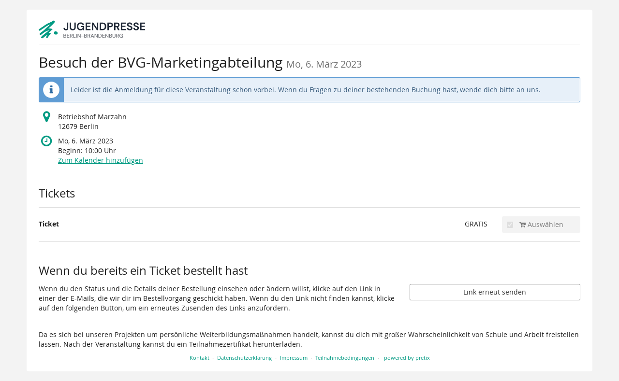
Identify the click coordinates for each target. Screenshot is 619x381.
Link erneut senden (494, 291)
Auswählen (535, 224)
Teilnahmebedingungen (344, 357)
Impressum (294, 357)
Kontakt (199, 357)
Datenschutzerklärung (244, 357)
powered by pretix (407, 357)
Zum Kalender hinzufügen (100, 160)
